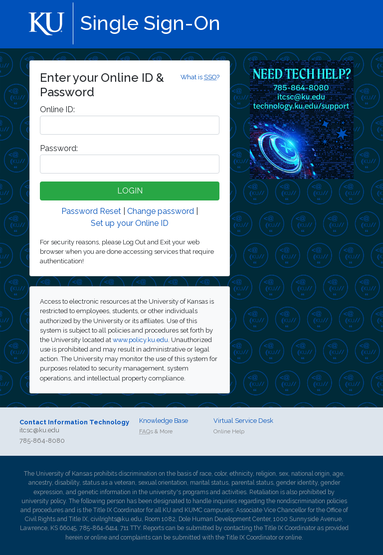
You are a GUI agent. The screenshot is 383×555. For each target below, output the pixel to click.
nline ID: (57, 109)
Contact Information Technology (74, 422)
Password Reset (91, 211)
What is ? (200, 77)
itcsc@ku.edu (39, 430)
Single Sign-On (150, 22)
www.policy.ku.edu (140, 340)
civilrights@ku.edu (116, 519)
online (99, 537)
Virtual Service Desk (243, 420)
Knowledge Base (163, 420)
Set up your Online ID (130, 223)
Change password (160, 211)
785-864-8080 (42, 440)
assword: (59, 148)
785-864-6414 (98, 528)
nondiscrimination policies (312, 501)
